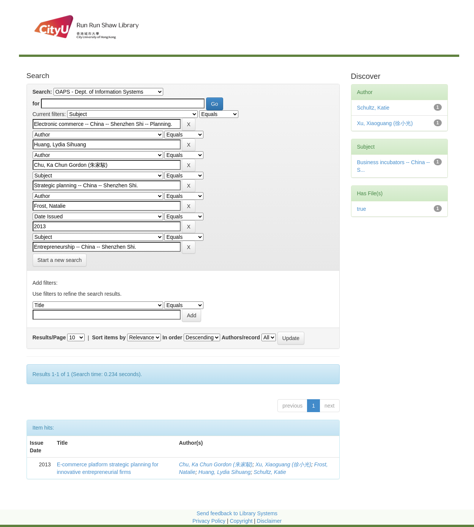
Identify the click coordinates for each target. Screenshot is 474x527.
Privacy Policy (208, 521)
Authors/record (241, 337)
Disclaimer (269, 521)
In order (172, 337)
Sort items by (109, 337)
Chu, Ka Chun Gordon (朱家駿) (215, 464)
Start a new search (60, 260)
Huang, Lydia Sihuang (224, 472)
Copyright (242, 521)
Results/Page (49, 337)
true (361, 209)
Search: (42, 92)
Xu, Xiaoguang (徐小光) (283, 464)
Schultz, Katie (270, 472)
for (36, 103)
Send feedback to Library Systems (237, 513)
